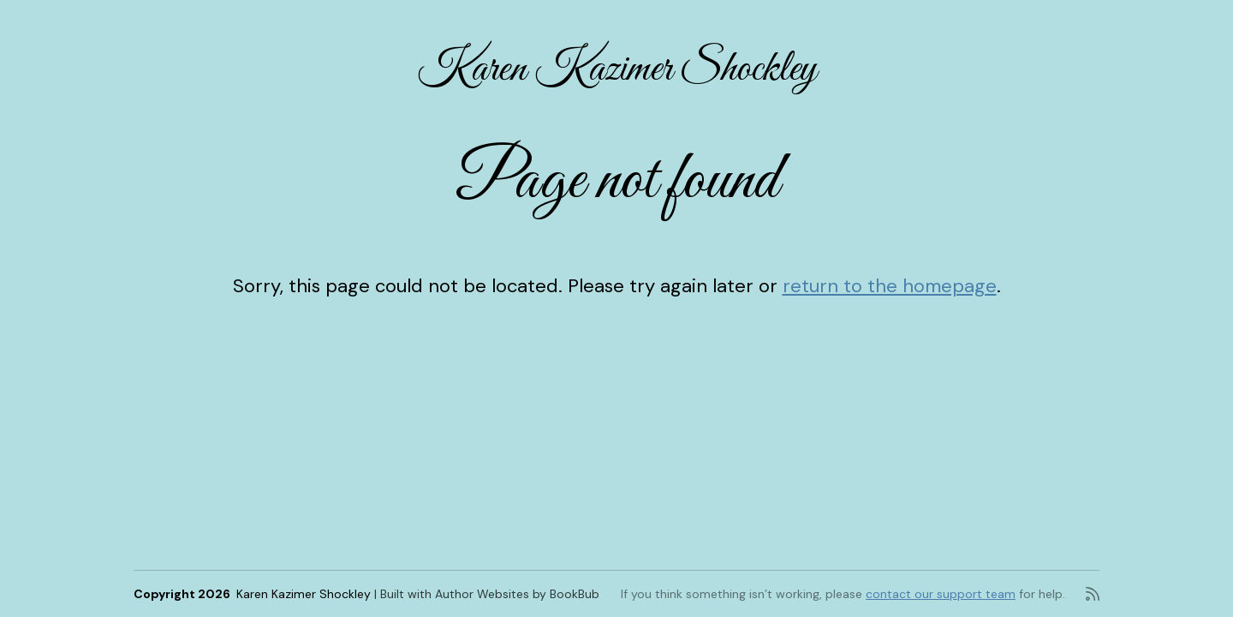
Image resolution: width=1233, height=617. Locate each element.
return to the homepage (890, 285)
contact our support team (941, 594)
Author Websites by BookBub (517, 594)
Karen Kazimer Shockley (617, 70)
